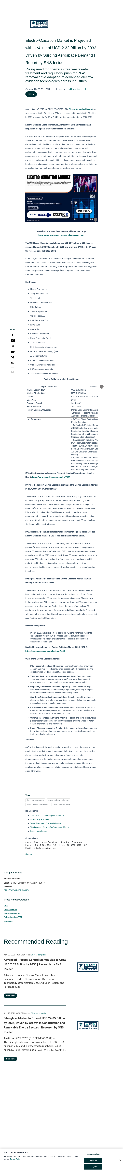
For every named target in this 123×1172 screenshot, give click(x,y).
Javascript (8, 921)
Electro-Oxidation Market (35, 800)
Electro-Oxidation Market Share (37, 805)
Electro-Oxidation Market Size (58, 800)
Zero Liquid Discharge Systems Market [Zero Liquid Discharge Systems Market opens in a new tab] (47, 815)
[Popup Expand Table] (102, 387)
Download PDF (10, 909)
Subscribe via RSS (12, 913)
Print (6, 906)
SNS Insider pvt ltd (77, 89)
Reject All (93, 1161)
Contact (28, 854)
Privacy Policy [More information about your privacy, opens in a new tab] (15, 1160)
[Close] (120, 1161)
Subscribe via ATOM (13, 917)
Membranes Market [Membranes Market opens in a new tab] (39, 831)
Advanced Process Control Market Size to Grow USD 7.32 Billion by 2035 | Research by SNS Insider (35, 964)
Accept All (93, 1168)
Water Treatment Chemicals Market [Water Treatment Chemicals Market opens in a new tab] (46, 823)
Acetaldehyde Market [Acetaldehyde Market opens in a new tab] (39, 819)
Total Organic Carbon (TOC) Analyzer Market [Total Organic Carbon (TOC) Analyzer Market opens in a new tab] (49, 827)
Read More (10, 996)
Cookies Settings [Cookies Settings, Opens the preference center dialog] (93, 1155)
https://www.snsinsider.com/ (16, 890)
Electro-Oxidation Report (61, 805)
